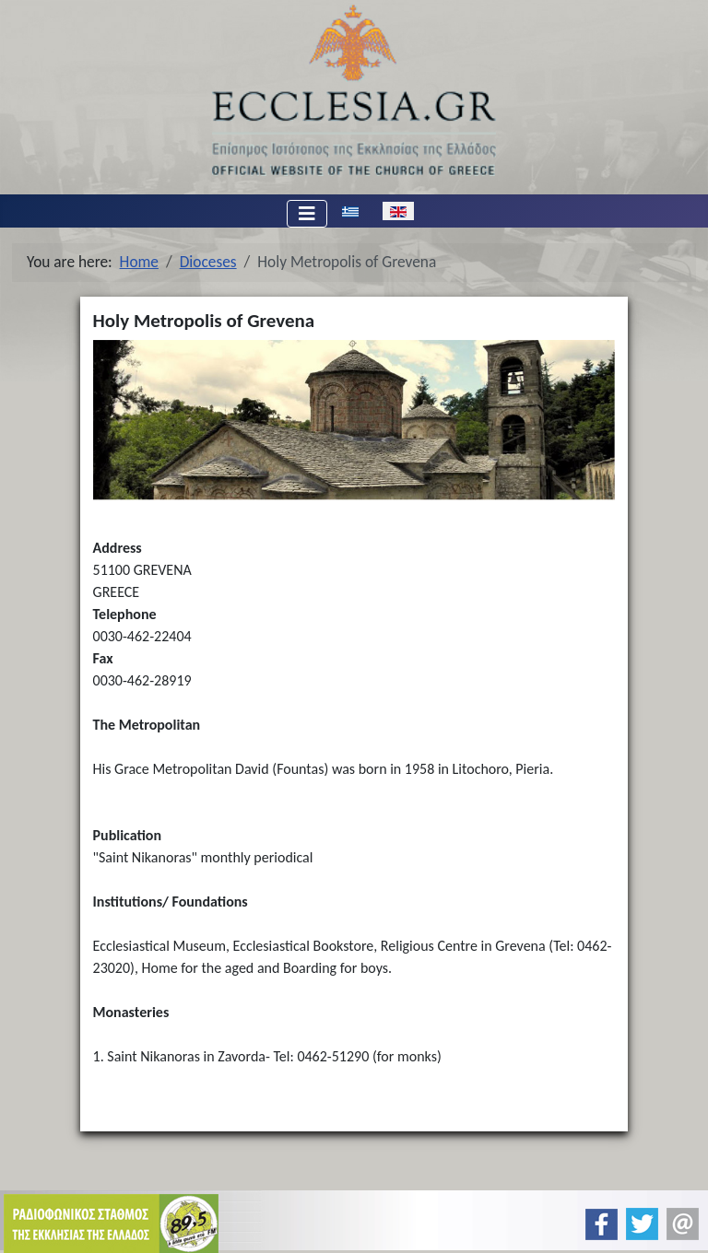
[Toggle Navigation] (307, 214)
